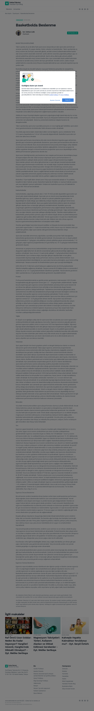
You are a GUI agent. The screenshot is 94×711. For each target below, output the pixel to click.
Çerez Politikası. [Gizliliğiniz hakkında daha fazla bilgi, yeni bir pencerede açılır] (64, 95)
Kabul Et (67, 100)
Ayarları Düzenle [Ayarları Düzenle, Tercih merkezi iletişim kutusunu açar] (55, 100)
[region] (47, 87)
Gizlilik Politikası (53, 95)
